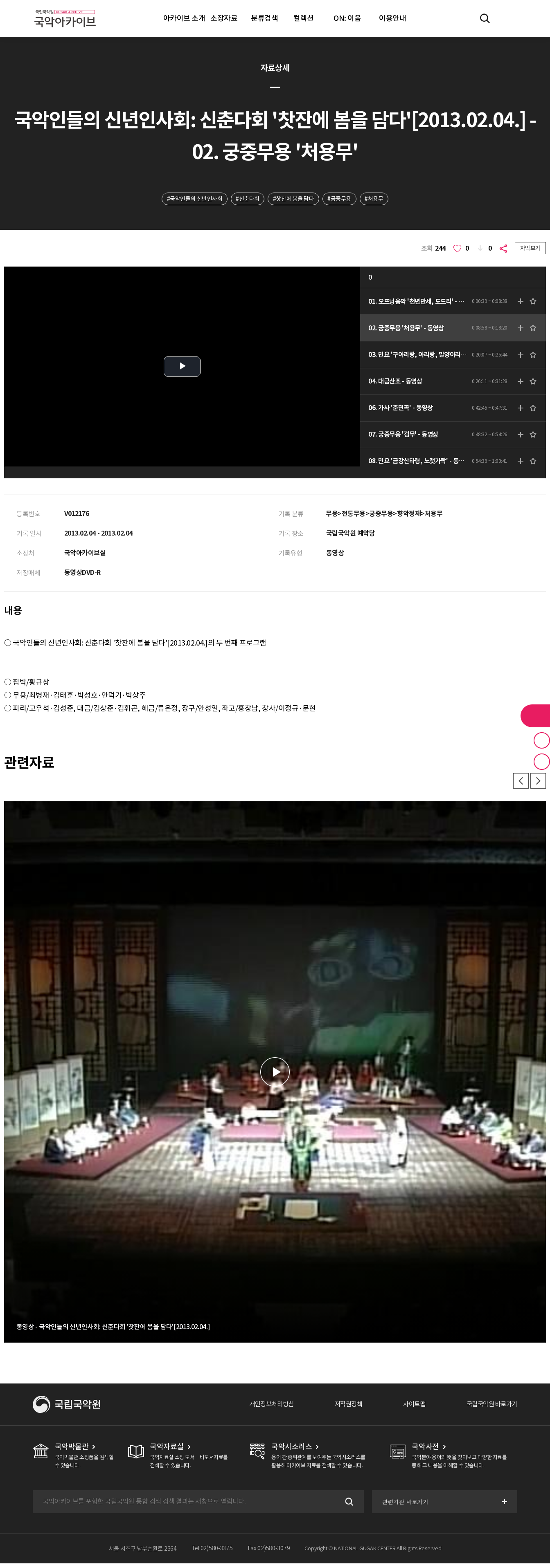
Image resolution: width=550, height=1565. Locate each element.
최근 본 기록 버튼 (542, 761)
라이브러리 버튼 (535, 715)
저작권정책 (342, 1406)
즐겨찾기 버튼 (542, 740)
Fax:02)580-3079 (269, 1550)
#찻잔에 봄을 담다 (293, 199)
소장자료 (223, 18)
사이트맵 (410, 1406)
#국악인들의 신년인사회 (193, 199)
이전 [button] (520, 782)
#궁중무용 (340, 199)
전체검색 (485, 18)
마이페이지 (508, 18)
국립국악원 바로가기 (489, 1406)
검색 (347, 1503)
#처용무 (374, 199)
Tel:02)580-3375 (212, 1550)
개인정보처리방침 (262, 1406)
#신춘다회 (247, 199)
